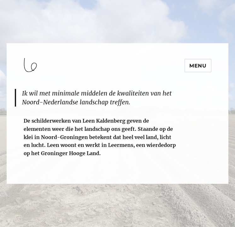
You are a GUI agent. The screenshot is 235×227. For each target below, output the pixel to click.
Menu (198, 66)
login (17, 181)
